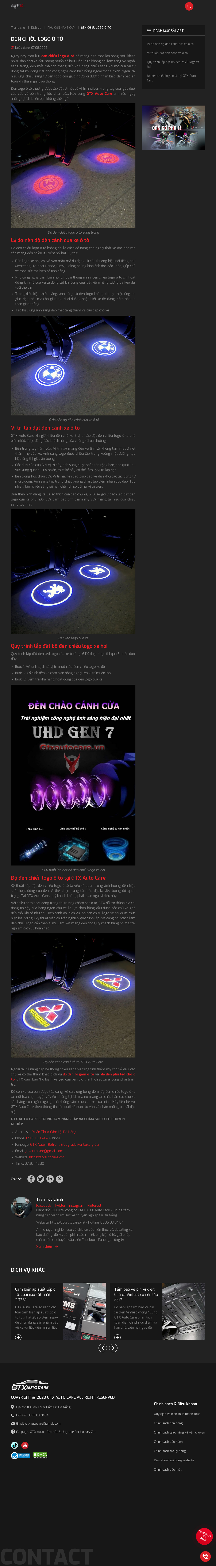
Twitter (59, 1205)
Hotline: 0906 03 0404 (32, 1415)
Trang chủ (18, 28)
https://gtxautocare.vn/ (46, 1157)
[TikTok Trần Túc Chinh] (14, 1445)
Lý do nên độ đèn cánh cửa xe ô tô (170, 44)
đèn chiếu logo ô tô (57, 56)
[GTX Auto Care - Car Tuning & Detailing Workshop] (18, 6)
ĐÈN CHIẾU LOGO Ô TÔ (96, 28)
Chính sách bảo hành (168, 1442)
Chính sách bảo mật (168, 1469)
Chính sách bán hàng (168, 1423)
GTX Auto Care (99, 93)
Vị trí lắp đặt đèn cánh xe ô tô (167, 53)
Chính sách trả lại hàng (170, 1451)
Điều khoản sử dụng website (174, 1460)
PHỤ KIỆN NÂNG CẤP (61, 28)
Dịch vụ (36, 28)
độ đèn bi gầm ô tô (78, 1074)
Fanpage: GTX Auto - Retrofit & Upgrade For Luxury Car (56, 1432)
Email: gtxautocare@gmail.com (38, 1423)
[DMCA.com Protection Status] (40, 1455)
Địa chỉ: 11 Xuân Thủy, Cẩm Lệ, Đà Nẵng (43, 1407)
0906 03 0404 (37, 1138)
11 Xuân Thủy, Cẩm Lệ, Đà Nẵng (52, 1132)
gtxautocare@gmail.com (44, 1151)
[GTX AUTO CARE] (30, 1384)
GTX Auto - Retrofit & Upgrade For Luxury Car (65, 1144)
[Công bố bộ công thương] (20, 1455)
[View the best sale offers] (204, 1536)
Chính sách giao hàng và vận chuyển (179, 1432)
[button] (113, 1348)
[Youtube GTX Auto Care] (24, 1445)
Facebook (43, 1205)
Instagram (76, 1205)
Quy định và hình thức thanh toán (177, 1414)
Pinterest (94, 1205)
